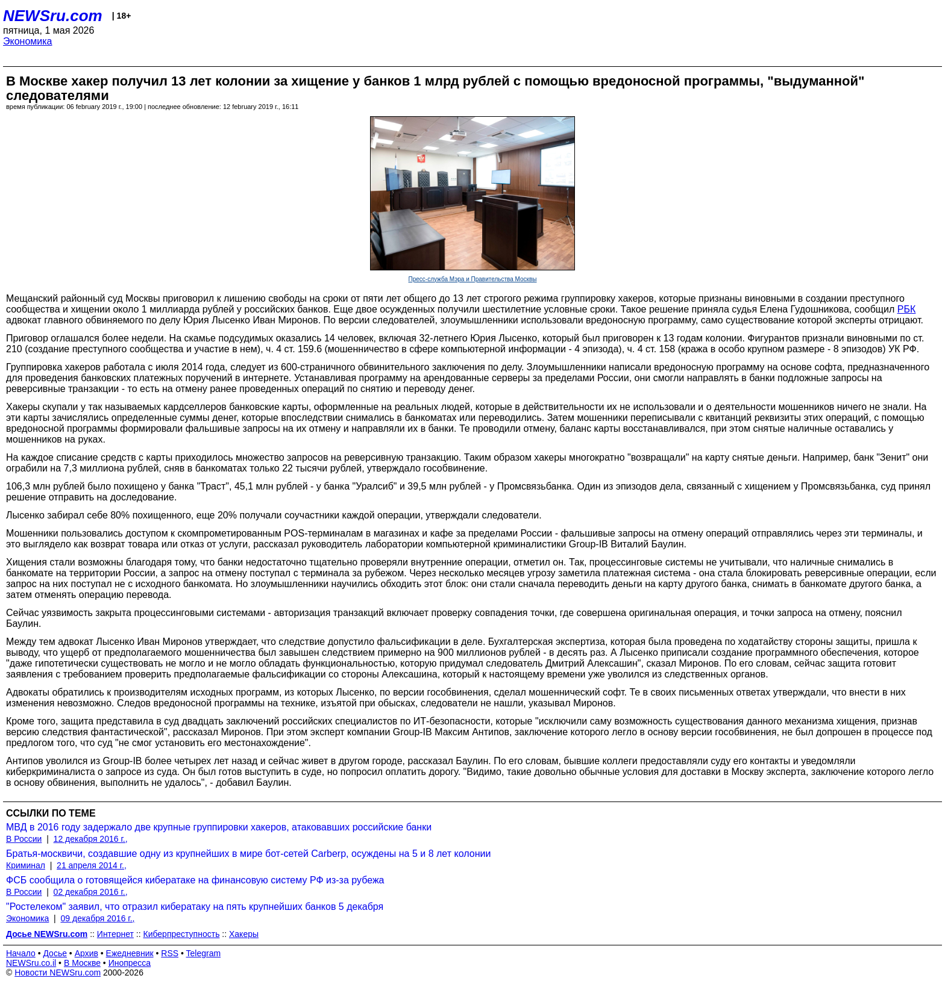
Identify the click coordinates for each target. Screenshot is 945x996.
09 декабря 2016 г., (98, 918)
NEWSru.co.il (31, 963)
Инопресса (129, 963)
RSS (169, 953)
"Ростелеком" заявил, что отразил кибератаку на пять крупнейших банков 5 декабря (194, 906)
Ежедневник (130, 953)
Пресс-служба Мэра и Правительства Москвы (473, 279)
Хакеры (244, 934)
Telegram (203, 953)
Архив (86, 953)
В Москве (82, 963)
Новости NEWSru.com (57, 972)
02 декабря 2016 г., (91, 892)
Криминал (25, 865)
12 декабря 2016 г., (91, 839)
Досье (55, 953)
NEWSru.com (52, 16)
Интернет (115, 934)
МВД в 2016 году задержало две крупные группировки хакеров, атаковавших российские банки (219, 827)
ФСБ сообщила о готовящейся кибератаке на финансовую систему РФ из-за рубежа (195, 880)
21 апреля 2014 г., (92, 865)
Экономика (27, 41)
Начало (21, 953)
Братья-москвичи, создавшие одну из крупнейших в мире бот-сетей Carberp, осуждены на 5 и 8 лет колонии (248, 853)
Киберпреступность (181, 934)
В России (24, 839)
